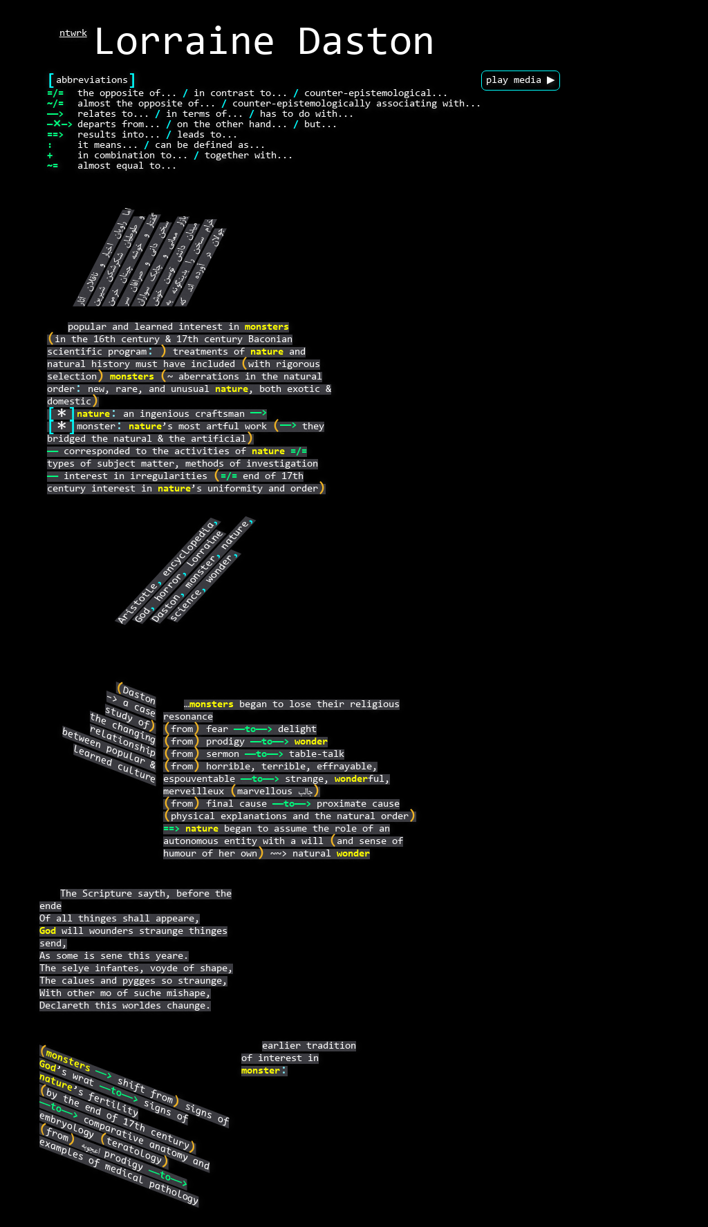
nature (266, 352)
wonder (220, 568)
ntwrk (73, 33)
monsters (267, 327)
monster (201, 571)
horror (170, 587)
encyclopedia (189, 550)
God (144, 615)
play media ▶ (520, 80)
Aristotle (138, 603)
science (186, 605)
